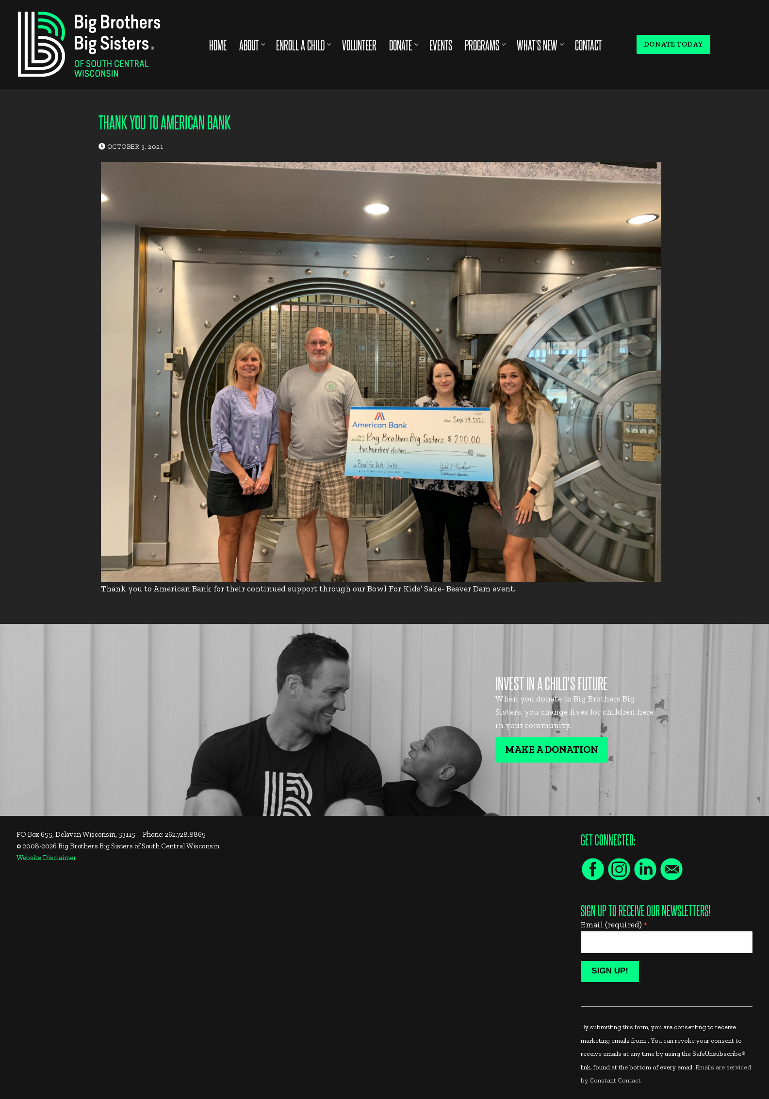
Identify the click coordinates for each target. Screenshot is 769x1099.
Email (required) (614, 924)
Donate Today (674, 44)
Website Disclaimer (46, 857)
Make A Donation (551, 749)
